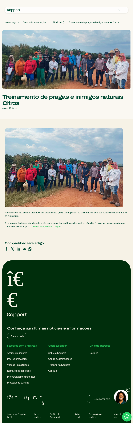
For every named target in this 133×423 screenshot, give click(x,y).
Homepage (10, 22)
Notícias (57, 22)
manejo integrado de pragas (46, 226)
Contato (52, 371)
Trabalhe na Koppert (59, 365)
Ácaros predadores (17, 353)
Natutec (93, 353)
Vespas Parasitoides (18, 365)
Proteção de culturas (18, 382)
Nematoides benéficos (19, 371)
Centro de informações (35, 22)
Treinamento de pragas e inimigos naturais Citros (93, 22)
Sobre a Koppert (57, 353)
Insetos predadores (17, 359)
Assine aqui (18, 336)
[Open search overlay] (119, 10)
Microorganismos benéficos (21, 377)
